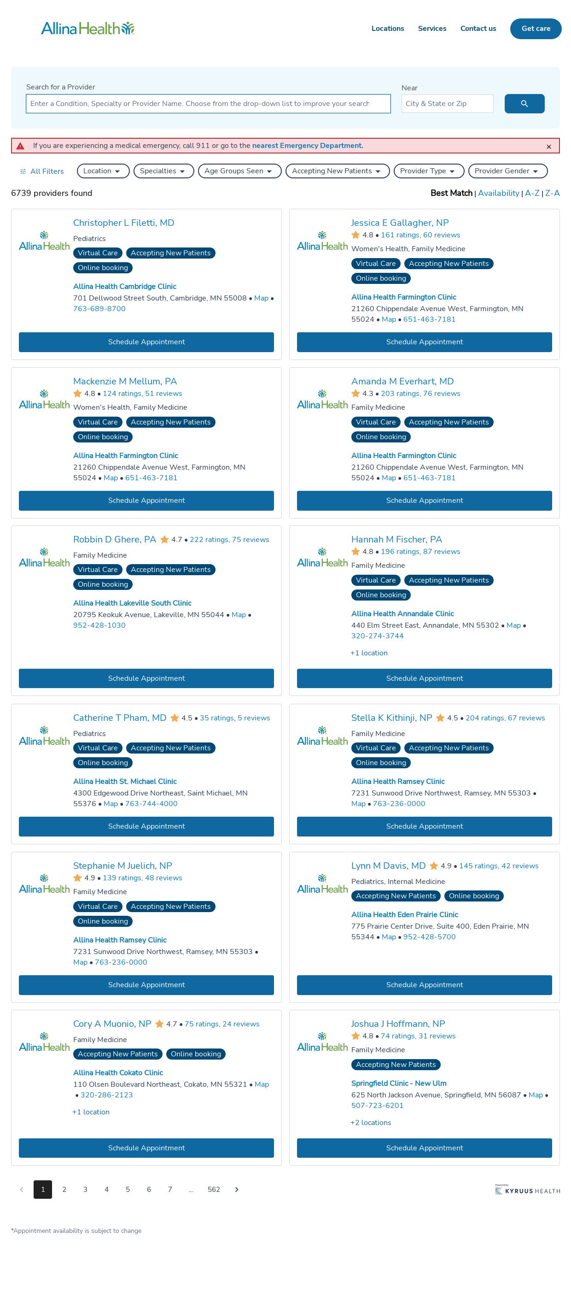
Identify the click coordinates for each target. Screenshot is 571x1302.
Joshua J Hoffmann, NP (398, 1024)
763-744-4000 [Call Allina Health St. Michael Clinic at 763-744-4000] (151, 804)
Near (410, 88)
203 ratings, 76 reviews (420, 393)
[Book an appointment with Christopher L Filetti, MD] (146, 342)
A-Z (532, 193)
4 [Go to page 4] (107, 1189)
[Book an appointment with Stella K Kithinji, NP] (424, 826)
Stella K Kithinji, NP (391, 717)
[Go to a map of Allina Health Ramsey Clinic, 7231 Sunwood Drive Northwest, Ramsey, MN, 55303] (358, 804)
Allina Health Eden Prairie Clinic (404, 915)
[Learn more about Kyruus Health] (527, 1191)
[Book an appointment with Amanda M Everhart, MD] (424, 500)
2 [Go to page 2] (64, 1189)
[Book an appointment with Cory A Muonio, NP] (146, 1148)
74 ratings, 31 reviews (418, 1036)
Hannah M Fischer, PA (397, 539)
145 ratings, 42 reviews (499, 865)
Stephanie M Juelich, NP (122, 865)
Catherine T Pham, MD (120, 717)
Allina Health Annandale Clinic (402, 614)
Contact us (478, 29)
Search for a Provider (60, 87)
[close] (551, 143)
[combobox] (208, 103)
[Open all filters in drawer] (41, 171)
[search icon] (525, 103)
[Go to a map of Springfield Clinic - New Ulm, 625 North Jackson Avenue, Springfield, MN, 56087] (536, 1095)
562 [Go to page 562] (214, 1189)
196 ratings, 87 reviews (420, 552)
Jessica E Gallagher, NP (400, 223)
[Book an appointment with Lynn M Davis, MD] (424, 985)
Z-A (552, 193)
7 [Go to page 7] (170, 1189)
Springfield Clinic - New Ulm (399, 1083)
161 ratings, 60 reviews (420, 235)
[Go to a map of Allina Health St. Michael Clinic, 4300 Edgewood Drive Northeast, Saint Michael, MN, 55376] (111, 804)
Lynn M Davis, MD (388, 865)
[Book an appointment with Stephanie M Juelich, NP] (146, 985)
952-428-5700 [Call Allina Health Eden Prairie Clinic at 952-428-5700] (429, 936)
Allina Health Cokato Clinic (118, 1073)
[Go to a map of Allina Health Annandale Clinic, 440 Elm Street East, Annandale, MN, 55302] (514, 625)
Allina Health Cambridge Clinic (124, 287)
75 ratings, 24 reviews (222, 1024)
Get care (536, 29)
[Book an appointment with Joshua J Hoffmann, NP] (424, 1148)
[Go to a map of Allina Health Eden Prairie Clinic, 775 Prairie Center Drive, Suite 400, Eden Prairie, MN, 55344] (389, 936)
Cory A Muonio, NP (112, 1024)
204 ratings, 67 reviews (505, 718)
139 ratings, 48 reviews (142, 877)
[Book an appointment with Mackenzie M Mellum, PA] (146, 500)
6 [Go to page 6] (149, 1189)
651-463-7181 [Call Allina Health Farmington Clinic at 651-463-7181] (429, 319)
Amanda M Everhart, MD (402, 381)
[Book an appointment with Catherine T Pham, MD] (146, 826)
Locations (388, 29)
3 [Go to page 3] (85, 1189)
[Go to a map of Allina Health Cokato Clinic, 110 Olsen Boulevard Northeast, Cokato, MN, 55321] (262, 1084)
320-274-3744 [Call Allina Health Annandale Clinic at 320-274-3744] (377, 636)
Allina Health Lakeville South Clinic (132, 603)
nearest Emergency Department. (307, 146)
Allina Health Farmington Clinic (403, 297)
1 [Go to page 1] (43, 1189)
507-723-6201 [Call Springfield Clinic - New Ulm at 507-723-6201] (377, 1106)
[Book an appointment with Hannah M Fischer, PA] (424, 679)
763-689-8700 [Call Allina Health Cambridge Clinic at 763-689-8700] (99, 309)
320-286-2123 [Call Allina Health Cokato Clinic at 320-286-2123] (107, 1095)
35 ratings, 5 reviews (235, 718)
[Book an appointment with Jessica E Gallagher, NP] (424, 342)
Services (432, 29)
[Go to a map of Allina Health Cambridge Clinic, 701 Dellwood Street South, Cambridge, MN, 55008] (261, 298)
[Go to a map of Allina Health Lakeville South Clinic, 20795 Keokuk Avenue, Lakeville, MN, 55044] (239, 615)
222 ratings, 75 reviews (229, 540)
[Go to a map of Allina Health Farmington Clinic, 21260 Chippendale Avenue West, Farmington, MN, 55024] (389, 319)
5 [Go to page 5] (128, 1189)
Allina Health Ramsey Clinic (397, 782)
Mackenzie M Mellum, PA (125, 381)
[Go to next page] (236, 1189)
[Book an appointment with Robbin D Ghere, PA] (146, 679)
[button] (103, 171)
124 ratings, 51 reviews (142, 393)
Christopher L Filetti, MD (124, 223)
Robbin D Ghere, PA (115, 539)
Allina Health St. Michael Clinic (124, 782)
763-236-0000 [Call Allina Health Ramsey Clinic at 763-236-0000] (399, 804)
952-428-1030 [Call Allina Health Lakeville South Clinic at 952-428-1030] (99, 625)
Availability (498, 193)
